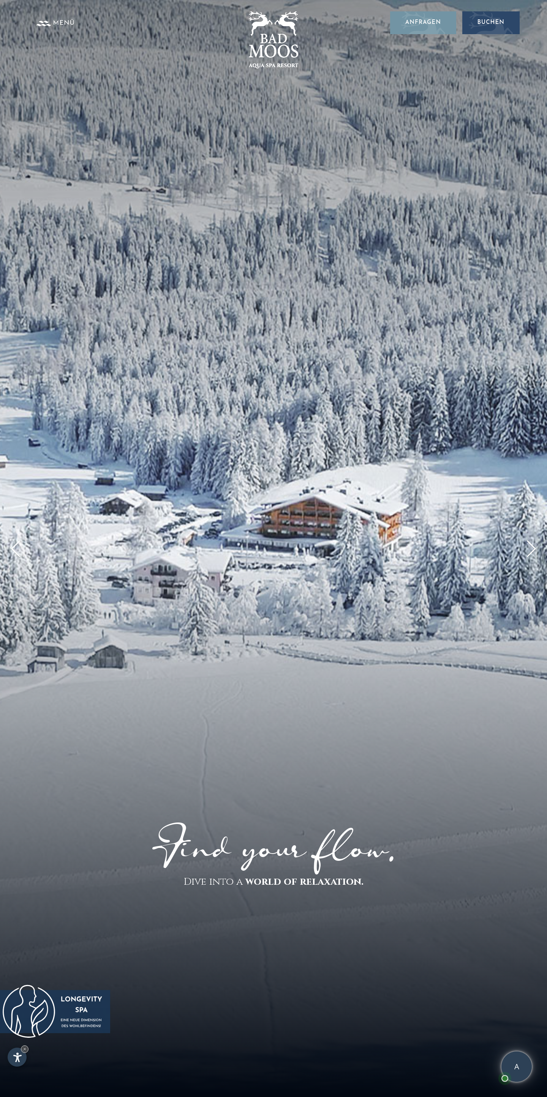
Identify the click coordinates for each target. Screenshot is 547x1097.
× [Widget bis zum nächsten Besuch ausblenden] (24, 1049)
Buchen (491, 22)
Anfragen (423, 22)
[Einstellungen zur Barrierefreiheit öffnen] (17, 1057)
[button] (531, 548)
